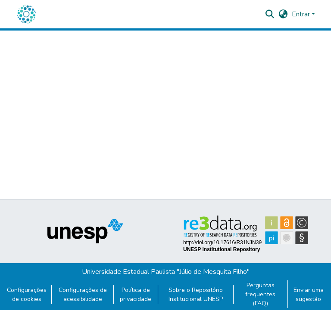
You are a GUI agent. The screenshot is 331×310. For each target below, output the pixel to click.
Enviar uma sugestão (309, 294)
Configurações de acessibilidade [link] (83, 294)
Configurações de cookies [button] (27, 294)
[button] (26, 14)
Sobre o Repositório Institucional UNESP (196, 294)
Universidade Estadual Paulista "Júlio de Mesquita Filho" (166, 271)
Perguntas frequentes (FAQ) (260, 294)
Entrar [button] (302, 14)
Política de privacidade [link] (135, 294)
